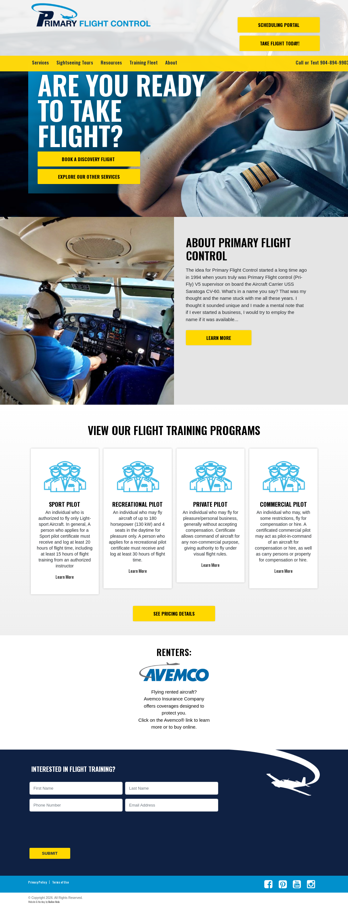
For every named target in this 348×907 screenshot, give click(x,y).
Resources (111, 62)
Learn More (218, 337)
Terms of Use (60, 882)
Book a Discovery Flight (89, 159)
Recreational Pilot (137, 504)
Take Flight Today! (279, 43)
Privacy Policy (37, 882)
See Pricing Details (174, 613)
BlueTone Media (54, 902)
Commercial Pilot (283, 504)
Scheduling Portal (278, 24)
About (171, 62)
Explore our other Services (89, 176)
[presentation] (76, 829)
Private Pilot (210, 504)
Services (40, 62)
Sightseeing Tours (74, 62)
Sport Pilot (64, 504)
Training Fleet (143, 62)
